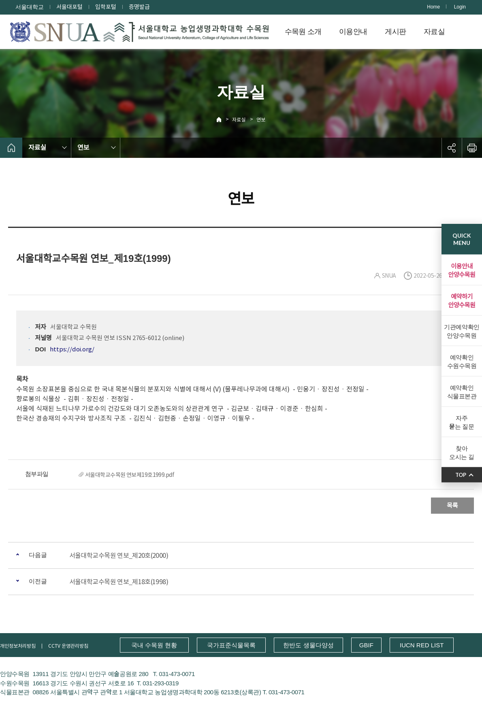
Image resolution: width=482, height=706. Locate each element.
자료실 (434, 32)
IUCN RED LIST (422, 645)
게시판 (395, 32)
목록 (452, 505)
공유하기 (451, 148)
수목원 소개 (303, 32)
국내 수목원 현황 (154, 645)
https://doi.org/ (72, 349)
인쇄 (472, 148)
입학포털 (105, 7)
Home (433, 7)
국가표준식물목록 (231, 645)
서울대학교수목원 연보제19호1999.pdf (129, 474)
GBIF (366, 645)
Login (460, 7)
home (11, 148)
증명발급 (139, 7)
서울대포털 (69, 7)
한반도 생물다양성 (308, 645)
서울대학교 (29, 7)
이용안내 (353, 32)
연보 (260, 120)
